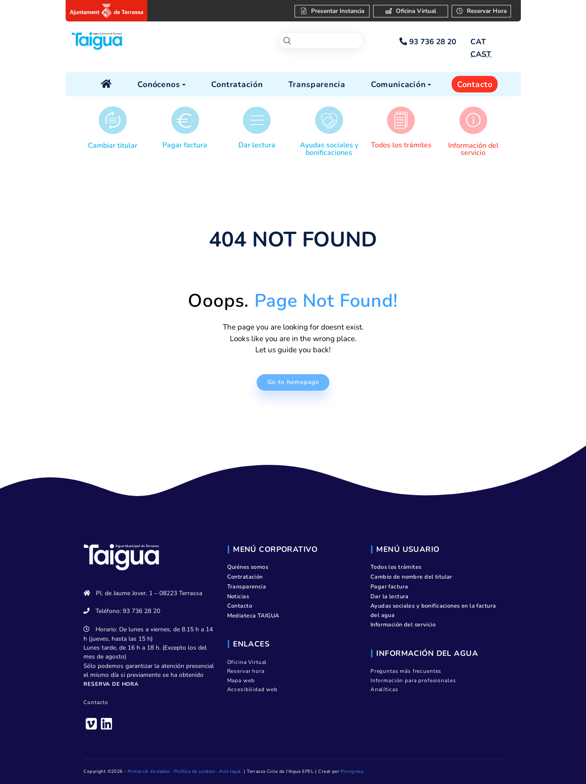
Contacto (95, 702)
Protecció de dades (149, 771)
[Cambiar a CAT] (478, 42)
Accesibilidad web (252, 689)
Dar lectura (256, 145)
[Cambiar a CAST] (481, 54)
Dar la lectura (389, 596)
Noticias (238, 596)
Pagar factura (184, 145)
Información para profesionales (413, 680)
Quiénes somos (248, 567)
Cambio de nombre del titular (411, 577)
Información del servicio (473, 149)
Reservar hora (246, 671)
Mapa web (241, 680)
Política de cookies (194, 771)
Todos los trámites (401, 145)
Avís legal (230, 771)
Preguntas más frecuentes (405, 671)
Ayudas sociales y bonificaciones (329, 148)
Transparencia (246, 587)
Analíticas (384, 689)
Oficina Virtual (247, 662)
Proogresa (352, 771)
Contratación (245, 577)
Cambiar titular (112, 145)
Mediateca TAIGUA (253, 616)
